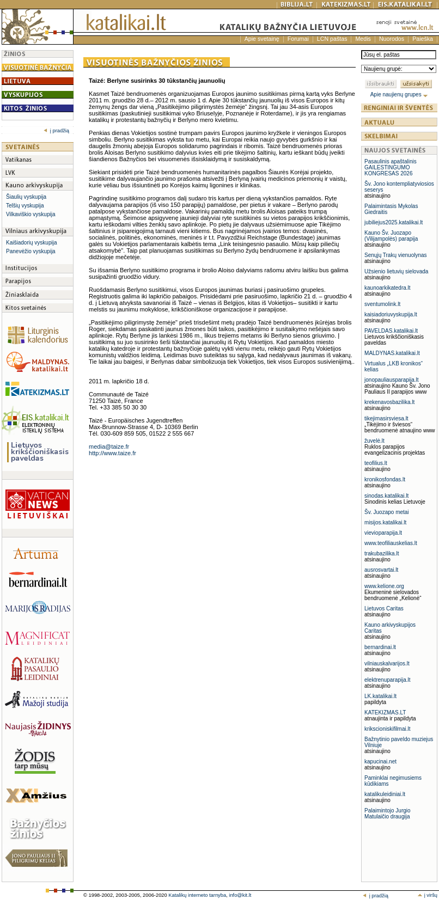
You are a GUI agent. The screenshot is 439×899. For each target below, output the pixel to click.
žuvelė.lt (374, 441)
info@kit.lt (240, 895)
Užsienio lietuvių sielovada (396, 271)
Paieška (422, 38)
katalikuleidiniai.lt (384, 794)
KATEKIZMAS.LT (385, 712)
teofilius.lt (375, 463)
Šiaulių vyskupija (26, 197)
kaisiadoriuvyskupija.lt (390, 314)
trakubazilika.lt (381, 553)
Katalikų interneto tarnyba (197, 895)
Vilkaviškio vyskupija (30, 214)
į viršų (427, 895)
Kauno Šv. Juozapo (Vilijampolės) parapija (391, 236)
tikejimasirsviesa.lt (386, 418)
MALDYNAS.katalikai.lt (392, 353)
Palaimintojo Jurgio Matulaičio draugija (387, 814)
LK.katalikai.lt (380, 696)
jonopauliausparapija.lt (391, 380)
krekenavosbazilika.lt (389, 402)
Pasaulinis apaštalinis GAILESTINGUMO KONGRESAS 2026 (390, 167)
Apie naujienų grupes (399, 94)
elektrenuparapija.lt (387, 680)
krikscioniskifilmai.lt (387, 729)
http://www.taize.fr (112, 453)
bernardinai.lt (380, 647)
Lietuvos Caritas (384, 608)
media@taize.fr (109, 446)
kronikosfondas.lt (384, 479)
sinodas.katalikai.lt (386, 496)
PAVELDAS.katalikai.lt (391, 331)
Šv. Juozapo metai (386, 512)
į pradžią (56, 130)
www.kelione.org (384, 586)
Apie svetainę (262, 38)
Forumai (298, 38)
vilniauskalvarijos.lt (387, 663)
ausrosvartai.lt (381, 570)
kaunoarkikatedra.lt (387, 288)
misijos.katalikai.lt (385, 522)
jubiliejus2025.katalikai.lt (393, 222)
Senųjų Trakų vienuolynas (395, 255)
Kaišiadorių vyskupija (31, 243)
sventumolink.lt (382, 304)
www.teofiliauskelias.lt (390, 543)
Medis (362, 38)
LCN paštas (332, 38)
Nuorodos (391, 38)
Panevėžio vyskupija (31, 251)
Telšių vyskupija (25, 206)
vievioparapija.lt (383, 533)
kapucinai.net (380, 762)
